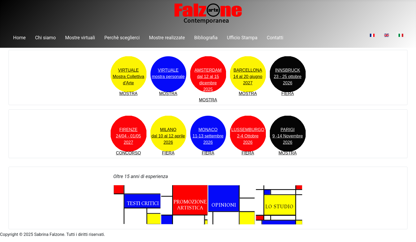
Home (19, 37)
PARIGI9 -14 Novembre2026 (287, 136)
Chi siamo (45, 37)
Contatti (275, 37)
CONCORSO (128, 153)
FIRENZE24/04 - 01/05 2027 (128, 136)
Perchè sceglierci (122, 37)
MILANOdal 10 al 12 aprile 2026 (168, 136)
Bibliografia (206, 37)
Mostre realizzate (167, 37)
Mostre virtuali (80, 37)
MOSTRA (128, 93)
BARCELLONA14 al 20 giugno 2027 (247, 76)
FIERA (287, 93)
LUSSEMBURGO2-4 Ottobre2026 (247, 136)
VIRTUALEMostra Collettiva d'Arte (128, 76)
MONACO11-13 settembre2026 (208, 136)
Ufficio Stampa (242, 37)
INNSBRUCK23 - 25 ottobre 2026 (287, 76)
